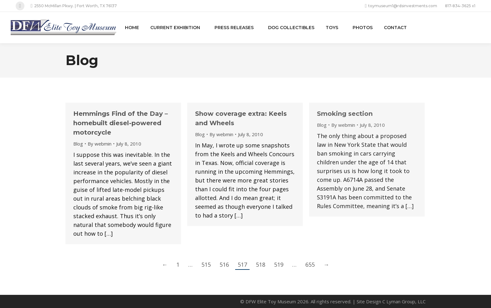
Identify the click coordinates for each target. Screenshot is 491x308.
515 (206, 264)
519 (278, 264)
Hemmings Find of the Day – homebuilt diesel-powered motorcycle (120, 123)
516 (224, 264)
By (99, 144)
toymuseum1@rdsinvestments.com (401, 6)
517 (242, 264)
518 (260, 264)
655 (310, 264)
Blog (78, 144)
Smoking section (345, 113)
